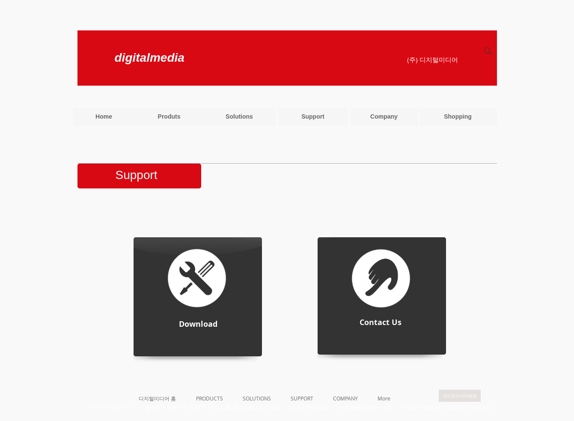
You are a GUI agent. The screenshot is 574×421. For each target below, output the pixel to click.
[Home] (104, 116)
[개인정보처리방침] (460, 396)
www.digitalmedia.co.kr (365, 406)
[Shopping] (458, 116)
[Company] (384, 116)
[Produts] (169, 116)
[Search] (488, 51)
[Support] (313, 116)
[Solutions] (239, 116)
